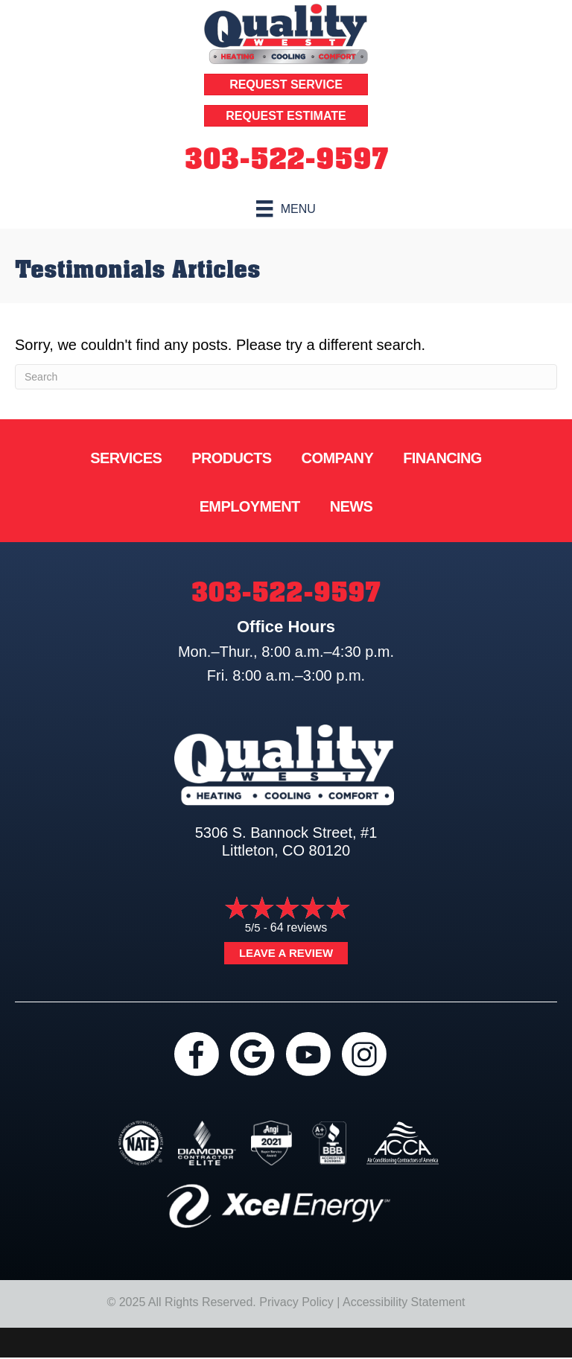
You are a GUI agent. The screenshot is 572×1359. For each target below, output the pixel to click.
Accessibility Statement (404, 1302)
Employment (250, 506)
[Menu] (286, 208)
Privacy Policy (296, 1302)
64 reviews (298, 927)
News (351, 506)
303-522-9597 (286, 159)
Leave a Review (286, 952)
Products (231, 458)
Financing (442, 458)
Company (338, 458)
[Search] (286, 376)
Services (126, 458)
